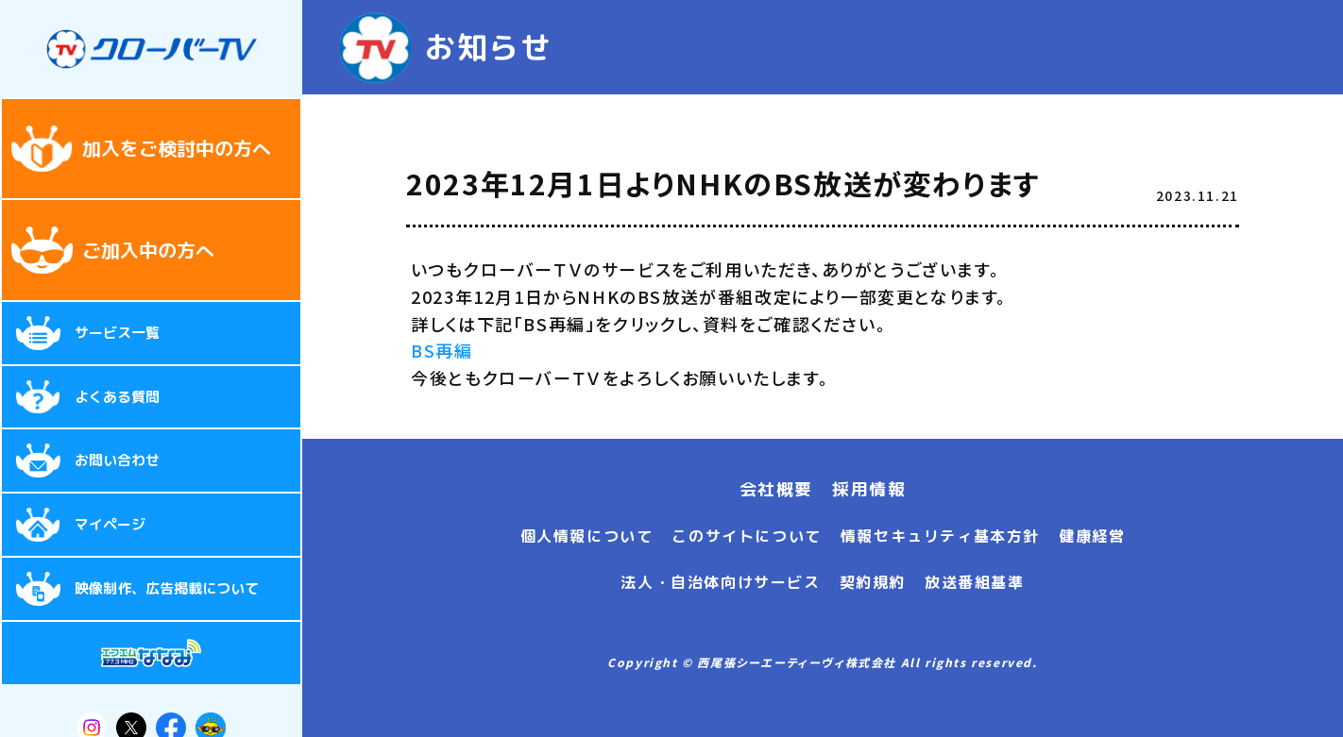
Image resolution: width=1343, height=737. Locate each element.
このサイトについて (746, 536)
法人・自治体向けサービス (720, 582)
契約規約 (873, 582)
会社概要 (776, 489)
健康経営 (1092, 536)
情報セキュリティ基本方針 (940, 536)
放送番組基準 (975, 582)
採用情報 (869, 489)
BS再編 (441, 350)
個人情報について (587, 536)
